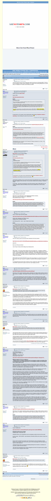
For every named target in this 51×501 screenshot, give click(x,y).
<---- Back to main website (19, 26)
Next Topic (46, 74)
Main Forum (11, 73)
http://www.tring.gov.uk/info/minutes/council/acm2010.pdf (23, 271)
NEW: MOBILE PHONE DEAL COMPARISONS (25, 70)
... (7, 75)
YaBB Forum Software (19, 495)
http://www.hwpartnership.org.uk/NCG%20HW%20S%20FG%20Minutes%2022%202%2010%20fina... (31, 216)
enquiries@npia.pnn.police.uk (37, 124)
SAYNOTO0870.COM (6, 73)
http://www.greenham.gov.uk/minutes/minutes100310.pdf (23, 199)
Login (28, 2)
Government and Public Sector (19, 73)
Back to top (5, 89)
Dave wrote (15, 153)
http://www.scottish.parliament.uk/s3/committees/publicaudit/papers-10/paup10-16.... (29, 357)
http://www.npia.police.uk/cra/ (18, 97)
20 (8, 75)
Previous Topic (42, 74)
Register (32, 2)
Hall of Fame (22, 93)
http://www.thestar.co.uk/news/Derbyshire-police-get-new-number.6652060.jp (27, 429)
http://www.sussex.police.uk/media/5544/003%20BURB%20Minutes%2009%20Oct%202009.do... (31, 241)
